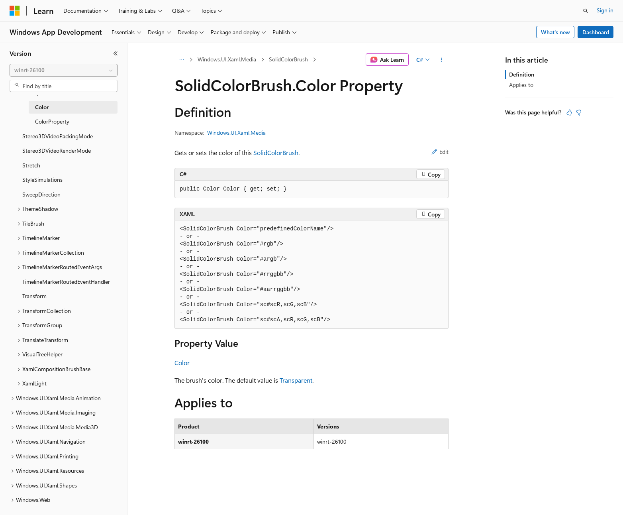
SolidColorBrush (288, 59)
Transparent (296, 380)
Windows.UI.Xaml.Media (227, 59)
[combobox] (64, 70)
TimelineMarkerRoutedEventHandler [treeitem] (66, 281)
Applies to (521, 84)
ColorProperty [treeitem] (52, 121)
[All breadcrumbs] (181, 59)
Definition (521, 74)
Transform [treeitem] (34, 296)
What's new (555, 32)
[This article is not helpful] (579, 112)
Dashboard (595, 32)
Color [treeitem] (42, 107)
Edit (440, 151)
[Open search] (586, 11)
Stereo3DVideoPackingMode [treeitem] (57, 136)
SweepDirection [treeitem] (41, 194)
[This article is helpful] (569, 112)
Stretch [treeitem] (31, 165)
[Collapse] (115, 53)
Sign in (605, 10)
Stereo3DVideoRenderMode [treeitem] (56, 150)
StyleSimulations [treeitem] (42, 179)
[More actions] (442, 59)
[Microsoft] (15, 11)
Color (182, 362)
